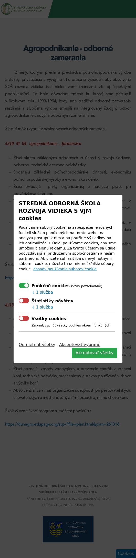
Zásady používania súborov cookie (65, 269)
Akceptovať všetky (94, 352)
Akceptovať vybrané (79, 344)
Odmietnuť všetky (37, 344)
